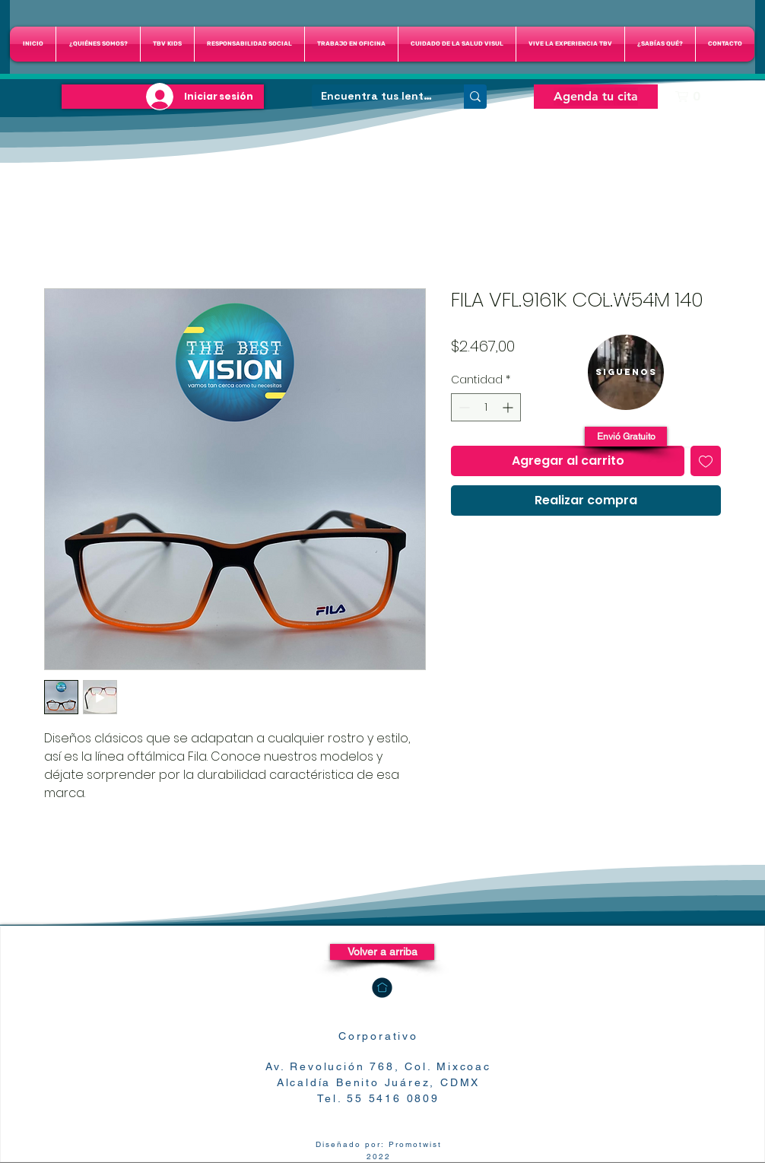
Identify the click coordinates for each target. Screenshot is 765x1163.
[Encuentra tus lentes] (376, 96)
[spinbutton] (486, 407)
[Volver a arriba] (382, 952)
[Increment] (509, 407)
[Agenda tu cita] (596, 96)
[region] (626, 372)
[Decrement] (462, 407)
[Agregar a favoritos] (705, 461)
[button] (457, 44)
